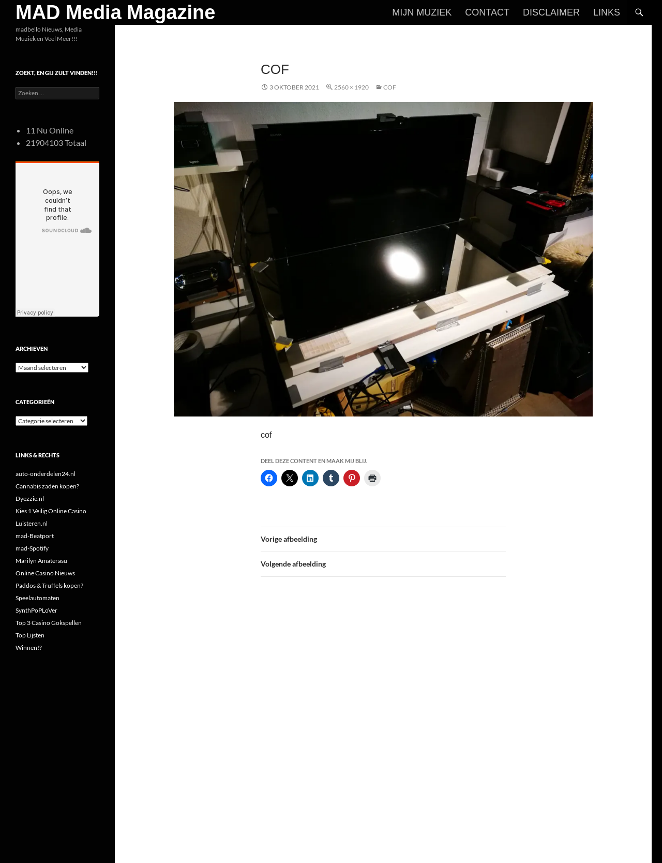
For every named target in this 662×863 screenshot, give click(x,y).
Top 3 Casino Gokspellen (49, 623)
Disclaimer (551, 12)
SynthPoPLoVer (36, 610)
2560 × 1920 (351, 87)
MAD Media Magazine (115, 12)
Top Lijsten (30, 635)
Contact (487, 12)
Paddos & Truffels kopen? (49, 585)
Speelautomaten (37, 598)
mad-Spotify (32, 548)
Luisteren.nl (32, 523)
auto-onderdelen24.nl (46, 474)
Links (606, 12)
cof (389, 87)
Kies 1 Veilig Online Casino (51, 511)
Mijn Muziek (422, 12)
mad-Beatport (35, 536)
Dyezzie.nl (30, 498)
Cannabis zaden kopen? (47, 486)
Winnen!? (29, 647)
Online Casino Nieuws (45, 573)
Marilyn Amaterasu (41, 560)
